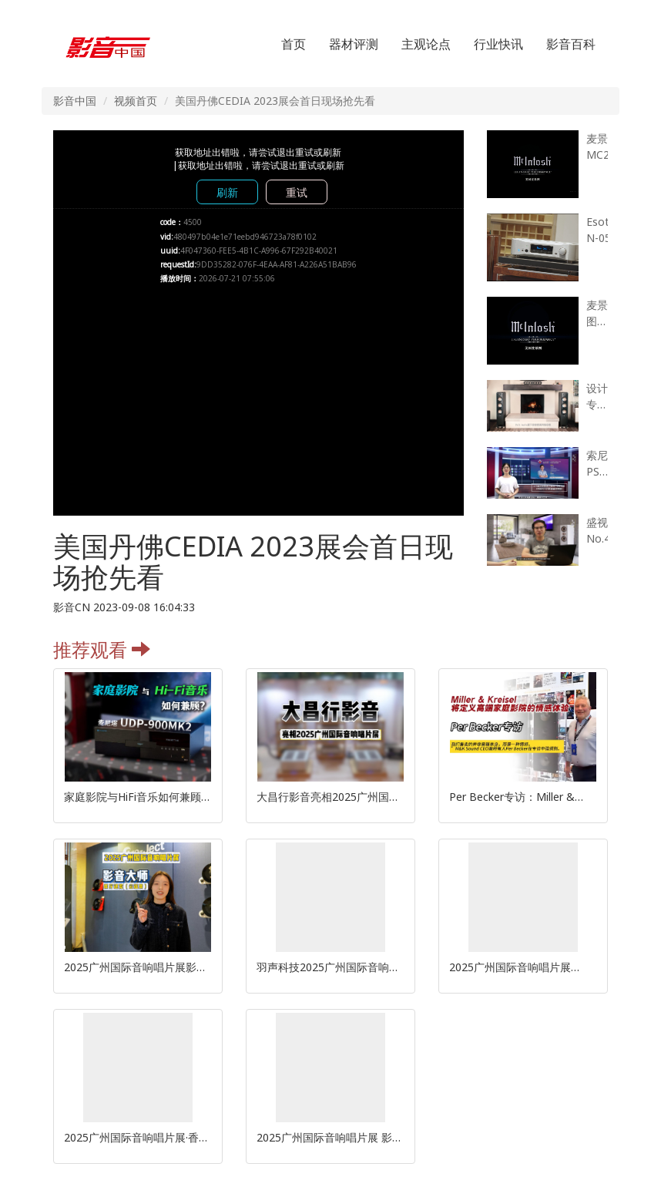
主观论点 (426, 43)
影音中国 (74, 100)
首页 (293, 43)
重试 (296, 192)
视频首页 (135, 100)
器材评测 (353, 43)
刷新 (227, 192)
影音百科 (571, 43)
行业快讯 (498, 43)
